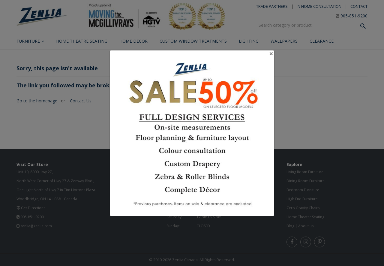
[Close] (271, 53)
